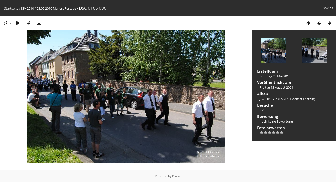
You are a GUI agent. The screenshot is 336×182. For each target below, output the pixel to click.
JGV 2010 (27, 8)
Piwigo (176, 176)
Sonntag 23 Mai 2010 (275, 76)
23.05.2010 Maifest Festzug (56, 8)
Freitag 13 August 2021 (276, 87)
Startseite (11, 8)
